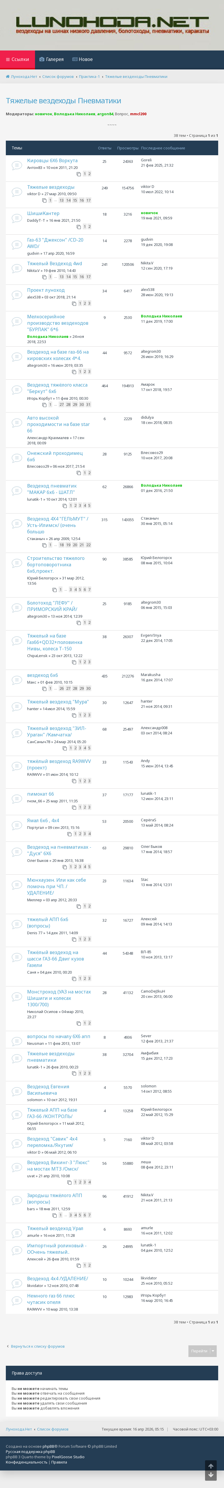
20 (75, 544)
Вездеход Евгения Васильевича (48, 1089)
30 (82, 404)
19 (68, 544)
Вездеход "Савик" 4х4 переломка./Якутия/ (52, 1142)
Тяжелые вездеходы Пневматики (63, 100)
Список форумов (53, 1429)
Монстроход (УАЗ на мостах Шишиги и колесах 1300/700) (59, 998)
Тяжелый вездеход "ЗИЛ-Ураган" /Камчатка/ (56, 731)
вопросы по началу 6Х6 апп (58, 1036)
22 (88, 544)
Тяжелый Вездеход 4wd (54, 263)
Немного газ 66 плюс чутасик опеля (51, 1299)
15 (75, 200)
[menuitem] (51, 59)
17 (88, 200)
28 (68, 404)
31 (88, 404)
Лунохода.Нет (19, 1429)
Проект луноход (46, 290)
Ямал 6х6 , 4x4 (43, 820)
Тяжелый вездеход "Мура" (58, 701)
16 (82, 200)
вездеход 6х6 (42, 675)
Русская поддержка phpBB (30, 1451)
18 (62, 544)
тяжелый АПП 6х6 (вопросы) (47, 922)
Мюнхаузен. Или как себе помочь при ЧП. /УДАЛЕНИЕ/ (56, 886)
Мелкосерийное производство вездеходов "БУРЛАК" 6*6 (57, 323)
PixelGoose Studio (68, 1456)
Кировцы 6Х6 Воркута (52, 160)
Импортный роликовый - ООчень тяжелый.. (57, 1248)
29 (75, 404)
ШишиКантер (43, 213)
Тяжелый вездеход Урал (55, 1228)
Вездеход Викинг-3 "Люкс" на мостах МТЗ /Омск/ (58, 1165)
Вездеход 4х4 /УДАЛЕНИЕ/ (57, 1278)
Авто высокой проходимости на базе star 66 (58, 424)
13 (62, 200)
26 (62, 688)
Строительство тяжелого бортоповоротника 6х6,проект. (56, 564)
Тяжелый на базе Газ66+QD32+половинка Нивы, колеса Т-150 (54, 642)
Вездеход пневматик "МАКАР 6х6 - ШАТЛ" (52, 489)
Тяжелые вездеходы (51, 187)
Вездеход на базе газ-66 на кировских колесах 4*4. (58, 355)
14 (68, 200)
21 (82, 544)
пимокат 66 (40, 794)
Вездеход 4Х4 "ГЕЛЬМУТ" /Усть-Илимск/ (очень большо (57, 525)
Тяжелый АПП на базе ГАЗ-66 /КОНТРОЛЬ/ (52, 1113)
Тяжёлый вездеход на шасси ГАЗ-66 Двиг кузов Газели (55, 958)
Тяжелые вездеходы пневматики (51, 1056)
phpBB (48, 1446)
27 (62, 404)
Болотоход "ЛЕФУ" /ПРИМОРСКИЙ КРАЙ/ (52, 606)
